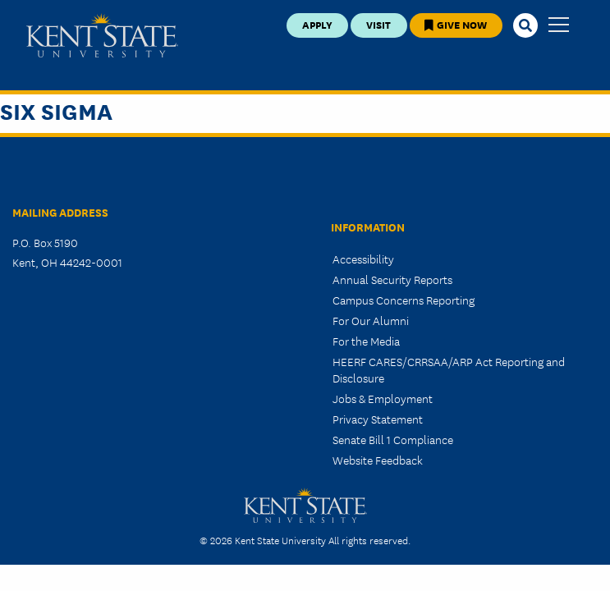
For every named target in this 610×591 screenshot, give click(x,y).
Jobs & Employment (383, 398)
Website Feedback (378, 460)
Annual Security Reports (392, 279)
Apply (317, 24)
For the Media (366, 341)
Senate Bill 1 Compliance (393, 439)
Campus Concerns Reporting (404, 300)
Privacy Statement (378, 419)
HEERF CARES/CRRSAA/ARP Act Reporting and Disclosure (449, 369)
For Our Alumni (371, 320)
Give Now (455, 24)
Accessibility (363, 259)
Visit (378, 24)
